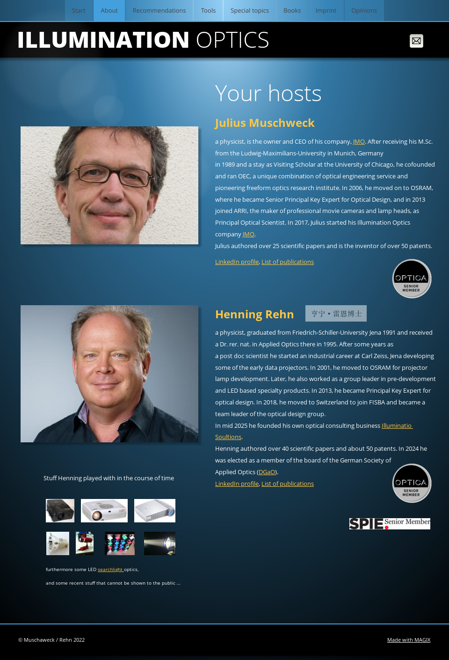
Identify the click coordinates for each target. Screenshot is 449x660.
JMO (359, 141)
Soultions (228, 437)
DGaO (267, 472)
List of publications (287, 261)
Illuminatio (397, 425)
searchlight (111, 569)
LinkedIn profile (237, 261)
